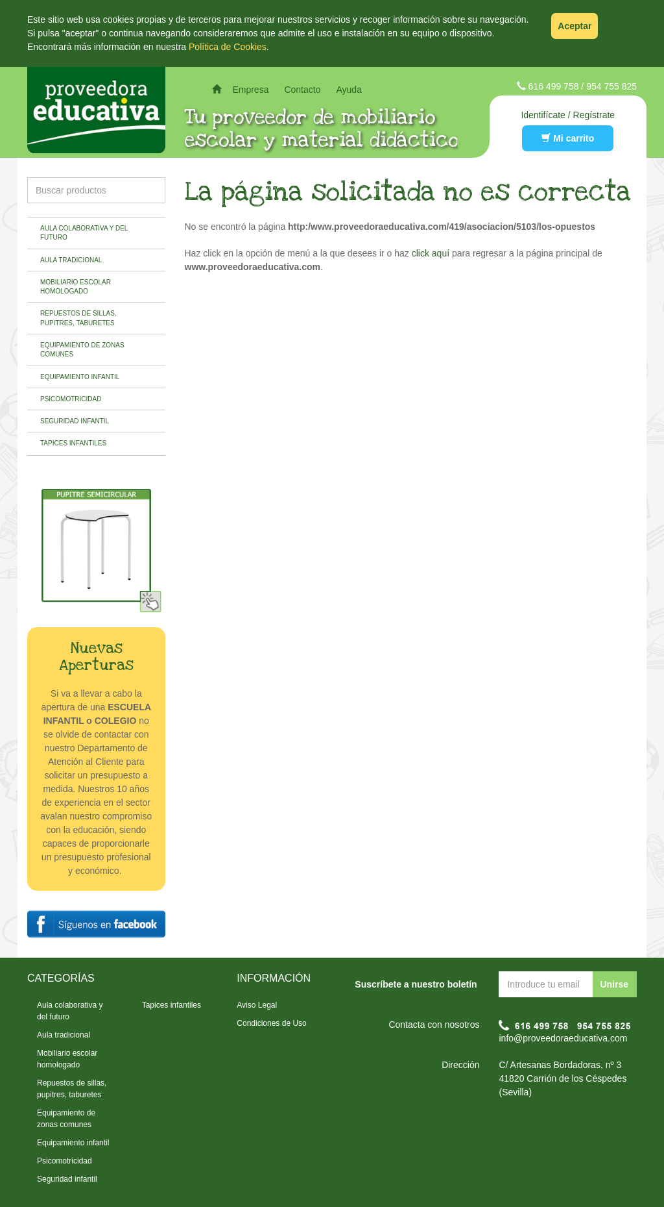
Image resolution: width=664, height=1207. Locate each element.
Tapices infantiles (73, 443)
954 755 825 (611, 86)
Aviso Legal (257, 1005)
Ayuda (348, 89)
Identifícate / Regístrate (568, 115)
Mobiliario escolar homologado (75, 287)
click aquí (430, 253)
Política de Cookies (228, 47)
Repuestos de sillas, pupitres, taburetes (78, 318)
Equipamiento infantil (79, 376)
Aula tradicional (71, 260)
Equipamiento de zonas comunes (82, 350)
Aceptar (574, 26)
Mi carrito (567, 138)
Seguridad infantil (74, 421)
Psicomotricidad (70, 399)
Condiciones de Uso (271, 1023)
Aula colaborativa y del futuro (84, 233)
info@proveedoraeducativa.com (563, 1038)
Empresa (250, 89)
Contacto (302, 89)
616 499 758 (553, 86)
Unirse (614, 984)
